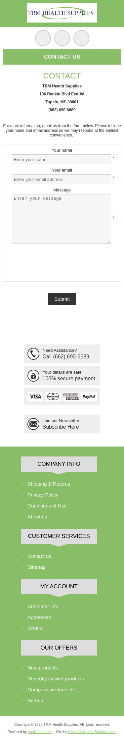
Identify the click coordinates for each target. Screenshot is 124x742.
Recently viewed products (55, 678)
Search (35, 700)
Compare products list (51, 689)
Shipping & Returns (48, 484)
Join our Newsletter (61, 420)
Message (62, 189)
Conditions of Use (46, 505)
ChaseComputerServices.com (92, 732)
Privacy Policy (42, 495)
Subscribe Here (61, 427)
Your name (62, 150)
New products (42, 667)
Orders (35, 628)
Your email (62, 170)
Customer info (42, 606)
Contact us (39, 556)
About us (37, 516)
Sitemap (36, 567)
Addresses (39, 617)
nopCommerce (40, 732)
